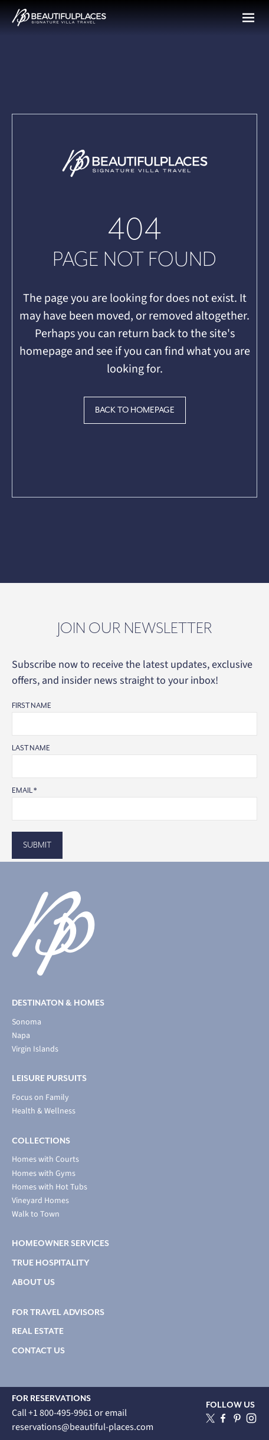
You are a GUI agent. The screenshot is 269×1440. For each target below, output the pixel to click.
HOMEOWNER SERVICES (60, 1243)
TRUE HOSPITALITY (51, 1263)
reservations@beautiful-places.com (82, 1427)
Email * (24, 790)
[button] (248, 18)
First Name (31, 705)
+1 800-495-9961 (61, 1412)
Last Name (31, 748)
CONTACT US (38, 1351)
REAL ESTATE (38, 1331)
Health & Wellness (44, 1111)
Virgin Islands (35, 1049)
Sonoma (26, 1022)
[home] (59, 18)
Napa (21, 1036)
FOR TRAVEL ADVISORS (58, 1312)
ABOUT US (33, 1282)
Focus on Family (40, 1097)
